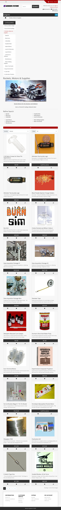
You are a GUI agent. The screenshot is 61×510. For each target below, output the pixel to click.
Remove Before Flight (9, 25)
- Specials (6, 35)
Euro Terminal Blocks (10, 369)
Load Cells (6, 71)
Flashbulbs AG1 (36, 439)
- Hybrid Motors (8, 46)
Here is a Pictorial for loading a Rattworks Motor (25, 107)
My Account (47, 497)
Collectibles (8, 117)
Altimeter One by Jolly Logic (40, 156)
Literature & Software (10, 121)
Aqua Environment (8, 69)
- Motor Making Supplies (7, 62)
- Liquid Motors (7, 52)
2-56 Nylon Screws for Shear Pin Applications (13, 157)
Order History (48, 499)
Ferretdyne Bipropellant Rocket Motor (43, 404)
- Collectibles (7, 41)
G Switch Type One (9, 474)
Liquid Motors (9, 119)
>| (15, 488)
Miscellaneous (9, 123)
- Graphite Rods (8, 43)
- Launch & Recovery (9, 49)
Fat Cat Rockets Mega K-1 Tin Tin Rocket (15, 404)
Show (34, 131)
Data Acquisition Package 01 (12, 263)
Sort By (6, 131)
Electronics (8, 115)
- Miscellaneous (7, 59)
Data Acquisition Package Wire (12, 298)
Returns (20, 500)
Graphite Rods (37, 114)
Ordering (7, 500)
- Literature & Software (7, 55)
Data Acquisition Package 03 (40, 263)
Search (35, 6)
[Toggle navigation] (6, 1)
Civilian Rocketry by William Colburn (42, 228)
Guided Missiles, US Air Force (40, 474)
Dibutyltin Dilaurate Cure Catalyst (13, 334)
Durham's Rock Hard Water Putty (41, 334)
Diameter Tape (36, 298)
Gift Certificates (35, 499)
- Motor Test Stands (8, 66)
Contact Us (21, 498)
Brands (33, 497)
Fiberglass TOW (8, 439)
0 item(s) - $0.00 (52, 1)
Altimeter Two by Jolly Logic (12, 193)
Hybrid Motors (37, 115)
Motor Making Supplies (39, 119)
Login (55, 5)
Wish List (47, 500)
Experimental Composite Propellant (42, 369)
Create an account (54, 7)
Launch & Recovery (38, 117)
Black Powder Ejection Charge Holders (43, 193)
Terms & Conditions (10, 499)
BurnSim (6, 228)
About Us (7, 497)
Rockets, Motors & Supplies (15, 18)
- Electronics (7, 38)
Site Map (20, 502)
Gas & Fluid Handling (9, 28)
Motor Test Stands (38, 121)
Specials (7, 114)
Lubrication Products (9, 74)
